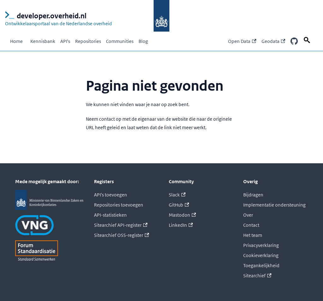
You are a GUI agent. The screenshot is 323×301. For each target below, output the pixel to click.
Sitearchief (257, 276)
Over (248, 215)
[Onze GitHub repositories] (294, 41)
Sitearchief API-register (120, 225)
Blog (143, 41)
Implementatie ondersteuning (274, 205)
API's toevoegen (110, 195)
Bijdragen (253, 195)
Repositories (88, 41)
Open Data (242, 41)
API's (65, 41)
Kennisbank (42, 41)
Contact (251, 225)
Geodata (273, 41)
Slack (177, 195)
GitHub (179, 205)
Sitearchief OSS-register (121, 235)
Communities (119, 41)
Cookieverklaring (261, 255)
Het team (252, 235)
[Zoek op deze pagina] (308, 40)
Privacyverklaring (261, 245)
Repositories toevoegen (118, 205)
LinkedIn (181, 225)
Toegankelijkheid (261, 265)
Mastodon (182, 215)
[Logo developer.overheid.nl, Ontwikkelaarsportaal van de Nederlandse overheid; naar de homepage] (79, 16)
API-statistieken (110, 215)
